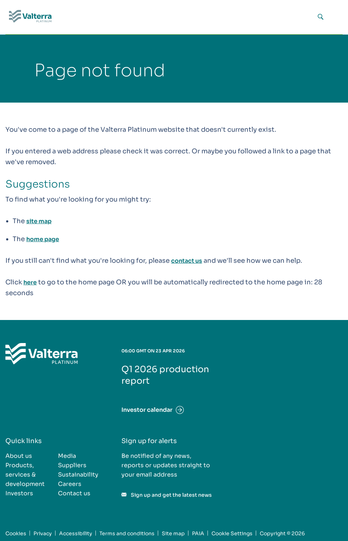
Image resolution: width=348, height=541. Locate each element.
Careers (69, 484)
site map (39, 221)
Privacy (43, 533)
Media (67, 456)
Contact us (74, 493)
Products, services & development (25, 474)
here (30, 282)
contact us (186, 261)
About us (18, 456)
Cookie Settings (232, 533)
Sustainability (78, 474)
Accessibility (75, 533)
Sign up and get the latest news (171, 495)
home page (42, 239)
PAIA (198, 533)
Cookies (15, 533)
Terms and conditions (127, 533)
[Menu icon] (334, 17)
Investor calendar (147, 410)
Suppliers (72, 465)
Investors (19, 493)
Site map (173, 533)
